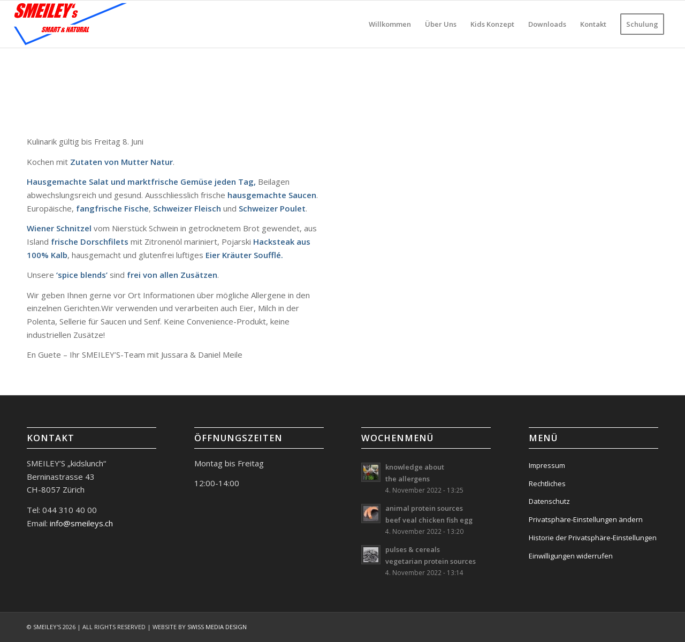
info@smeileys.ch (80, 523)
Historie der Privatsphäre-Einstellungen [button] (593, 537)
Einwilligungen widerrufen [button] (571, 556)
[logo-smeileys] (70, 24)
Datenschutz (549, 501)
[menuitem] (390, 24)
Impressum (547, 465)
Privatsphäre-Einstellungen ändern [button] (586, 519)
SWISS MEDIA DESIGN (217, 627)
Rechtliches (547, 483)
